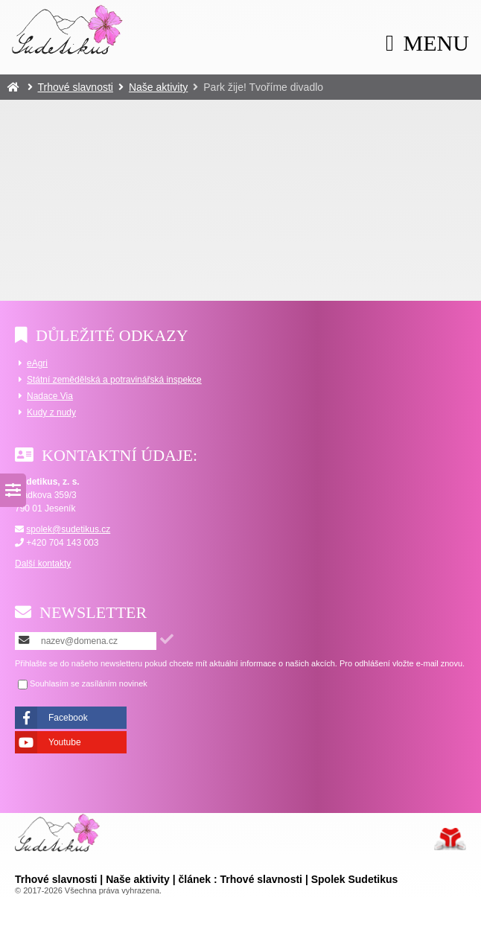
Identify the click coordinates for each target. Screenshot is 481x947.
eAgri (37, 363)
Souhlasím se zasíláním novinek (88, 684)
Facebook (68, 717)
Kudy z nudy (51, 412)
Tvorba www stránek (450, 839)
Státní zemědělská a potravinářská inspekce (114, 379)
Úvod (68, 29)
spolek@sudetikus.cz (68, 529)
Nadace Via (50, 396)
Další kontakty (43, 563)
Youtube (64, 742)
